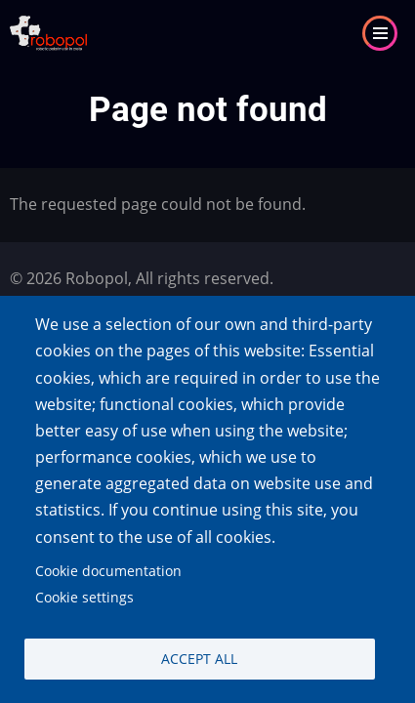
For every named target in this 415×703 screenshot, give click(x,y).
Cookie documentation (108, 570)
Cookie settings (84, 597)
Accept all (199, 658)
